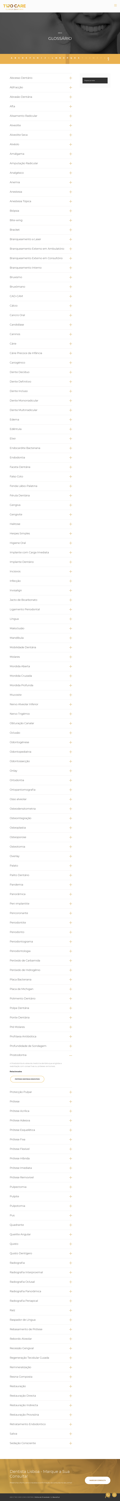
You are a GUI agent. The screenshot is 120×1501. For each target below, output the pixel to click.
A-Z (108, 59)
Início (60, 33)
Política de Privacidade (42, 1497)
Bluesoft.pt (56, 1497)
